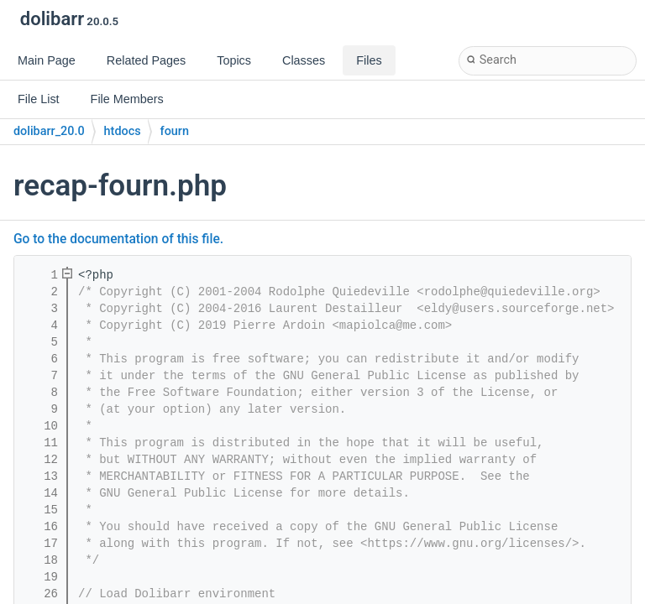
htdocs (122, 131)
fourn (174, 131)
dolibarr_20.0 (49, 131)
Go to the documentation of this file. (118, 239)
